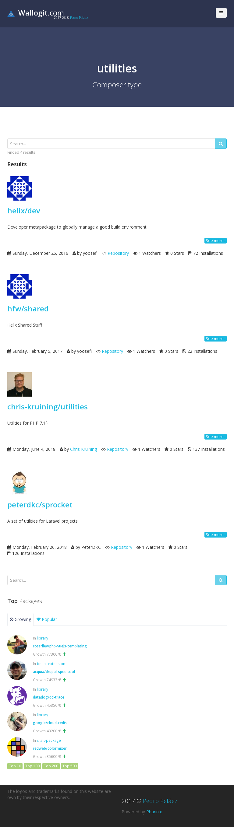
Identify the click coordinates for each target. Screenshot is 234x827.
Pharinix (154, 812)
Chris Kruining (83, 449)
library (42, 638)
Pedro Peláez (79, 18)
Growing (20, 619)
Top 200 (51, 766)
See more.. (215, 240)
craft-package (49, 740)
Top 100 (32, 766)
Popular (47, 619)
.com (35, 13)
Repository (118, 253)
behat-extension (51, 663)
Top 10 (15, 766)
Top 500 (69, 766)
